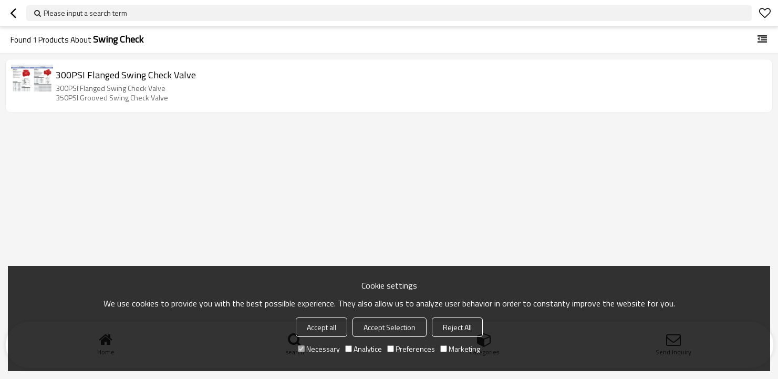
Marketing (460, 348)
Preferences (411, 348)
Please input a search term (85, 12)
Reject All (457, 327)
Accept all (321, 327)
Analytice (363, 348)
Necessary (319, 348)
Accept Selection (390, 327)
